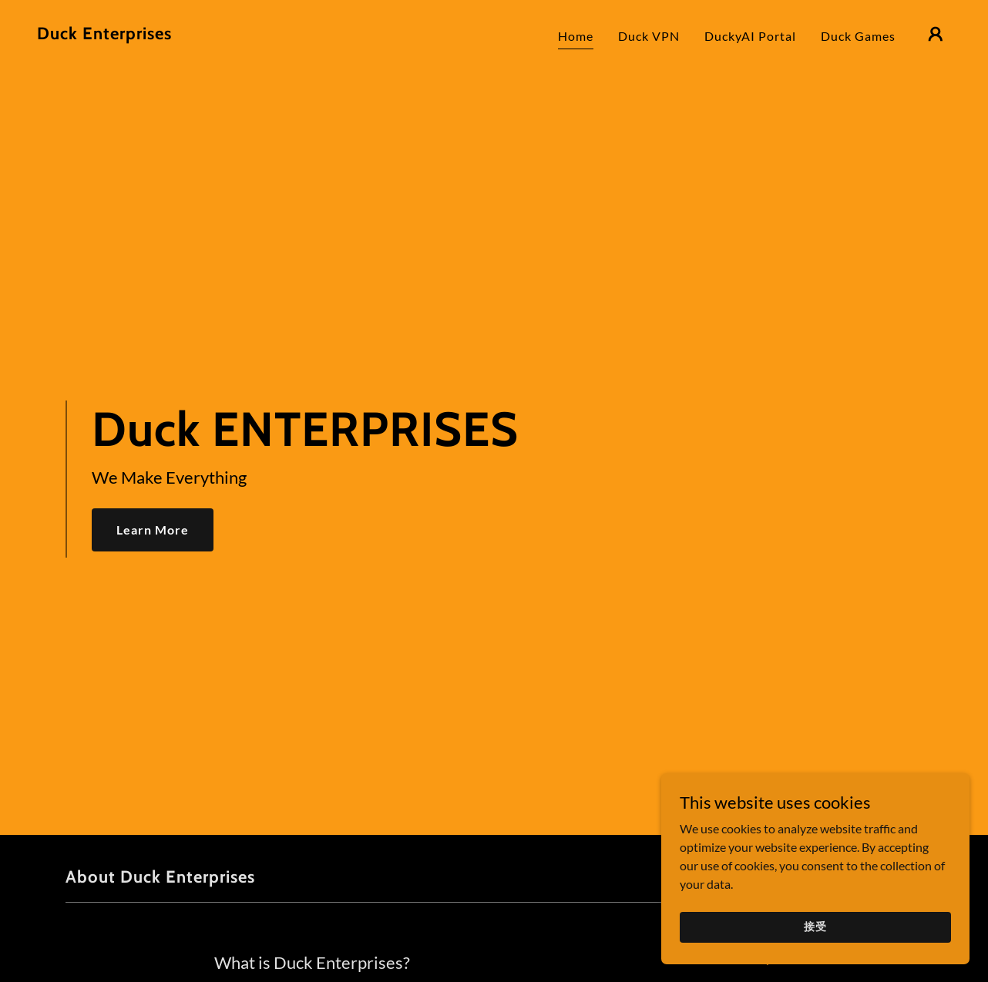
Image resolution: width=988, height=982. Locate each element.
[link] (104, 34)
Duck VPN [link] (649, 35)
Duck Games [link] (858, 35)
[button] (935, 33)
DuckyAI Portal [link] (750, 35)
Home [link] (575, 35)
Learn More (152, 529)
